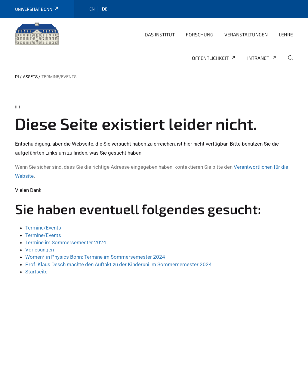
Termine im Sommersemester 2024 (65, 242)
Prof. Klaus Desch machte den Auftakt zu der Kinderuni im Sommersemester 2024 (118, 264)
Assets (30, 76)
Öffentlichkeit (214, 58)
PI (17, 76)
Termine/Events (43, 228)
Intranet (262, 58)
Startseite (36, 272)
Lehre (286, 34)
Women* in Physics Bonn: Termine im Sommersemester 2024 (95, 257)
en (92, 8)
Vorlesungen (39, 250)
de (104, 8)
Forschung (199, 34)
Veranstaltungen (246, 34)
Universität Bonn (37, 9)
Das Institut (160, 34)
